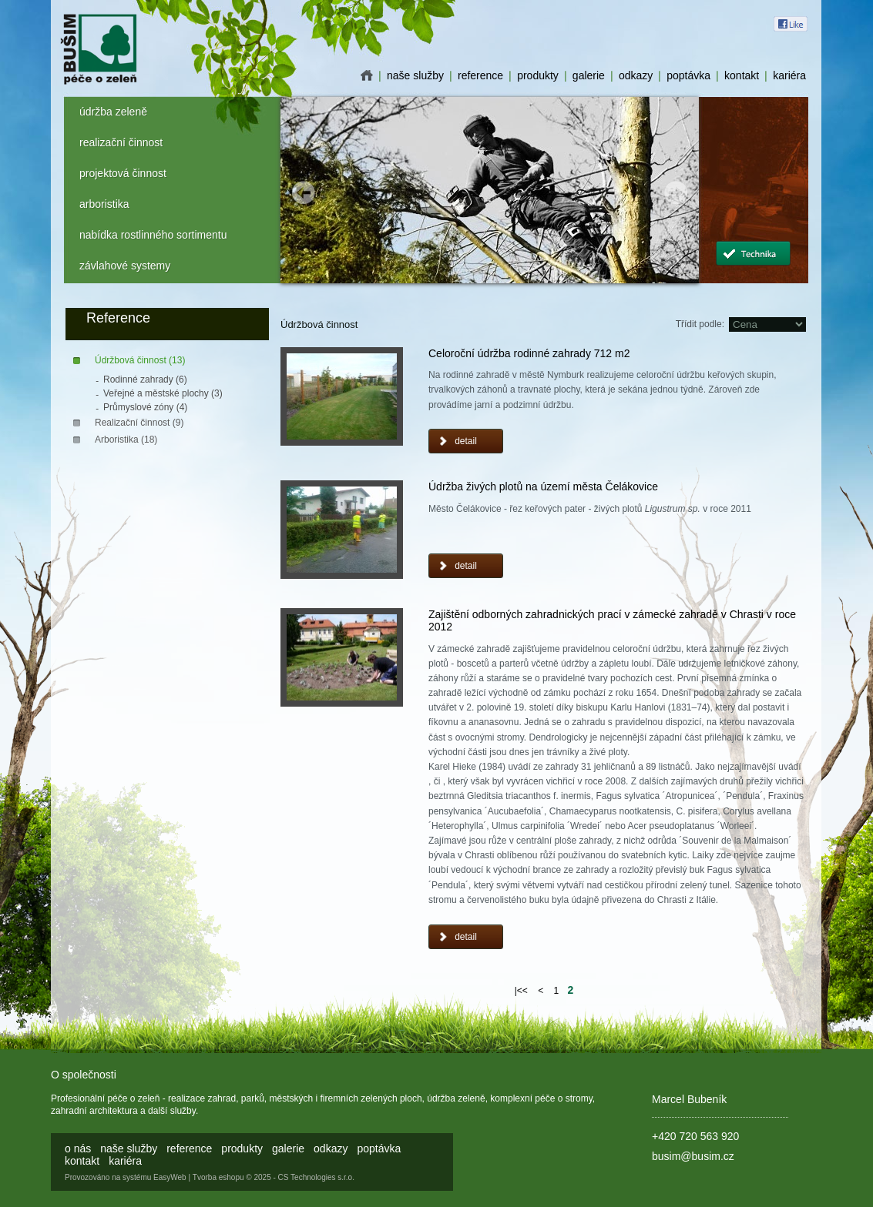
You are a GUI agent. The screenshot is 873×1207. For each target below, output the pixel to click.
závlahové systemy (124, 265)
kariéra (789, 75)
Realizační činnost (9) (139, 422)
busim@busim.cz (693, 1156)
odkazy (636, 75)
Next (675, 192)
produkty (538, 75)
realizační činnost (121, 142)
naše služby (415, 75)
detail (466, 441)
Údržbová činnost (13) (140, 360)
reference (480, 75)
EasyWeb (169, 1177)
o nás (367, 75)
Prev (303, 192)
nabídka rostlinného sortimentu (153, 235)
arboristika (104, 204)
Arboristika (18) (126, 439)
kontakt (741, 75)
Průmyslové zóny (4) (145, 407)
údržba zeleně (113, 111)
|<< (521, 990)
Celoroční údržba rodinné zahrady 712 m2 (529, 353)
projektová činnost (122, 173)
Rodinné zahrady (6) (145, 379)
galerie (588, 75)
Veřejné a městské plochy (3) (163, 393)
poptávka (688, 75)
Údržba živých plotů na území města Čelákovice (543, 486)
